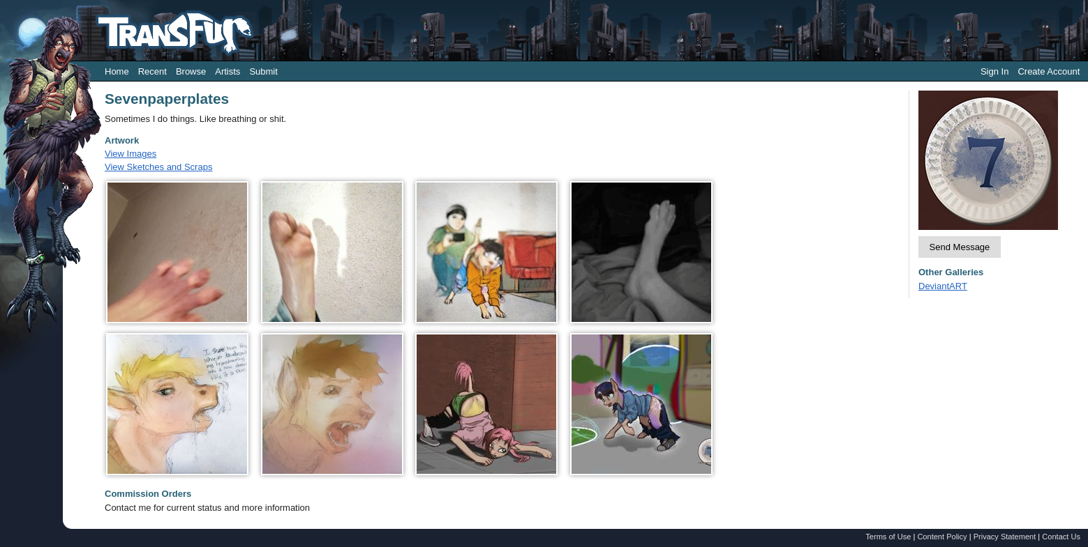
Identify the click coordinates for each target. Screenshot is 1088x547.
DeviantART (942, 286)
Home (117, 71)
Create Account (1049, 71)
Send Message (960, 247)
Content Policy (942, 536)
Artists (227, 71)
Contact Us (1061, 536)
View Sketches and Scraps (158, 167)
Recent (152, 71)
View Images (130, 153)
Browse (191, 71)
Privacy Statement (1005, 536)
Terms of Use (888, 536)
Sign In (994, 71)
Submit (263, 71)
